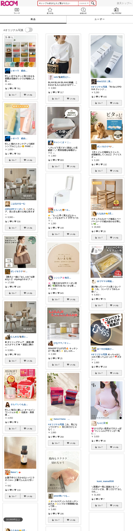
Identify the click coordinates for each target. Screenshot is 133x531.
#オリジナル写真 (56, 424)
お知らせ (83, 10)
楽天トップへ (124, 3)
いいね (29, 95)
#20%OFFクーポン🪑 (15, 209)
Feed (16, 10)
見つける (49, 10)
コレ (14, 95)
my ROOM (116, 10)
